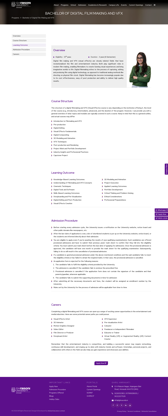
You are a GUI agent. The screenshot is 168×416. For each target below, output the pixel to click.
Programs (64, 5)
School (73, 5)
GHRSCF (90, 396)
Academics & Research (97, 5)
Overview (17, 36)
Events (124, 5)
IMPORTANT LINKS (59, 382)
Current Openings (136, 5)
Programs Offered (56, 393)
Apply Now (53, 386)
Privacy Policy (121, 411)
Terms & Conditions (134, 411)
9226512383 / (120, 393)
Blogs (51, 396)
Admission (82, 5)
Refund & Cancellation (149, 411)
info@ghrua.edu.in (121, 400)
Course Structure (20, 40)
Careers (16, 54)
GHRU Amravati (121, 382)
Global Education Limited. (56, 411)
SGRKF (90, 393)
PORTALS (92, 382)
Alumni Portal (92, 386)
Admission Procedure (21, 49)
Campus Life (114, 5)
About (56, 5)
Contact (148, 5)
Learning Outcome (20, 45)
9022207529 (119, 396)
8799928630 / (132, 393)
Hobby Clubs (54, 399)
